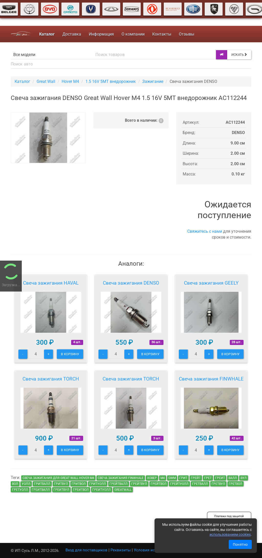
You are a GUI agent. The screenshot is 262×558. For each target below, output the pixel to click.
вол (15, 484)
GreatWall (123, 490)
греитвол (81, 490)
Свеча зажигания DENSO (131, 283)
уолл (26, 484)
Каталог (22, 81)
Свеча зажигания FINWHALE (211, 379)
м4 (162, 478)
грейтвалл (119, 484)
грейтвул (139, 484)
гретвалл (200, 484)
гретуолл (20, 490)
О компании (133, 34)
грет (208, 478)
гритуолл (97, 484)
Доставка (71, 34)
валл (232, 478)
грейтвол (159, 484)
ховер (152, 478)
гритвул (61, 484)
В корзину (70, 354)
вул (244, 478)
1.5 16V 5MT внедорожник (110, 81)
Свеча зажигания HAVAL (51, 283)
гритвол (79, 484)
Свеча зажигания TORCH (51, 379)
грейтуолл (179, 484)
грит (183, 478)
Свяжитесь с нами (204, 231)
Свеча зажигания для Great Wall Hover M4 (58, 478)
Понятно (240, 544)
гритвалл (42, 484)
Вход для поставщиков (86, 550)
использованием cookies (230, 534)
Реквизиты (121, 550)
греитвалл (41, 490)
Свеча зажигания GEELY (211, 283)
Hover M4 (70, 81)
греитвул (61, 490)
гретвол (235, 484)
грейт (196, 478)
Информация (101, 34)
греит (220, 478)
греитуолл (101, 490)
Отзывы (186, 34)
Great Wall (46, 81)
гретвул (218, 484)
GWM (172, 478)
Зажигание (152, 81)
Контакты (161, 34)
